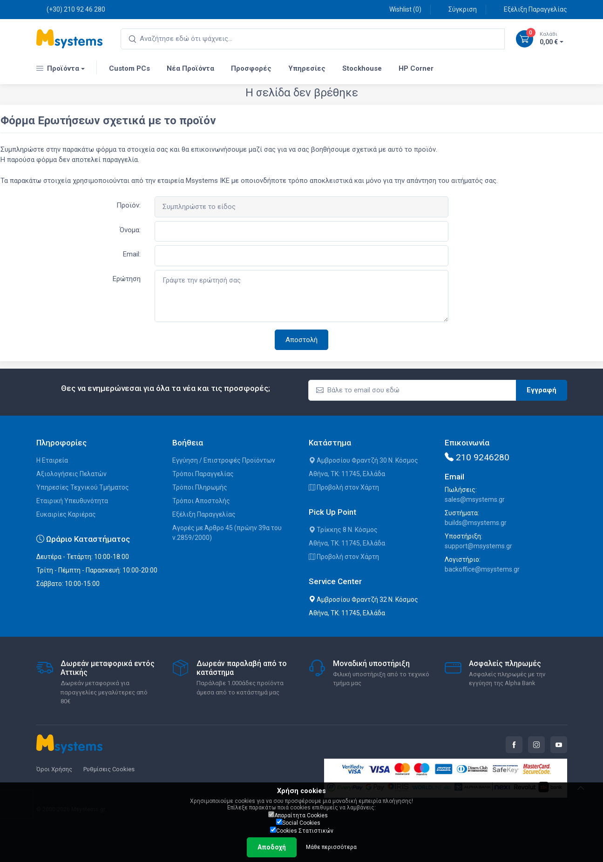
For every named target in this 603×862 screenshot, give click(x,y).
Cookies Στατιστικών (301, 830)
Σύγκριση (457, 9)
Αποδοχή (271, 847)
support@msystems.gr (478, 546)
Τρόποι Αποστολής (201, 501)
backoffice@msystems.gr (482, 569)
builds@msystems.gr (476, 522)
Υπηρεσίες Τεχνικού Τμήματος (82, 487)
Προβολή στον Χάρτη (344, 487)
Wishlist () (400, 9)
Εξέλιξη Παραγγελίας (530, 9)
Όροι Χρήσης (54, 769)
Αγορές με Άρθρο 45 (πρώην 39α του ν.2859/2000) (227, 532)
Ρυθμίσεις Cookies (109, 769)
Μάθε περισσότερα (331, 847)
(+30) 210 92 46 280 (70, 9)
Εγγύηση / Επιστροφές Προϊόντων (223, 460)
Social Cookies (298, 822)
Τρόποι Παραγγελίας (203, 474)
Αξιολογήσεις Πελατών (71, 474)
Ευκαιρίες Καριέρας (66, 514)
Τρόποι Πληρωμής (199, 487)
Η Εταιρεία (52, 460)
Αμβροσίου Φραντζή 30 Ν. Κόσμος (363, 460)
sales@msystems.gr (475, 499)
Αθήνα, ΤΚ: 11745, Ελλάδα (347, 474)
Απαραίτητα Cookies (298, 815)
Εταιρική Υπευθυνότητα (72, 501)
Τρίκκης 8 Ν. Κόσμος (343, 529)
